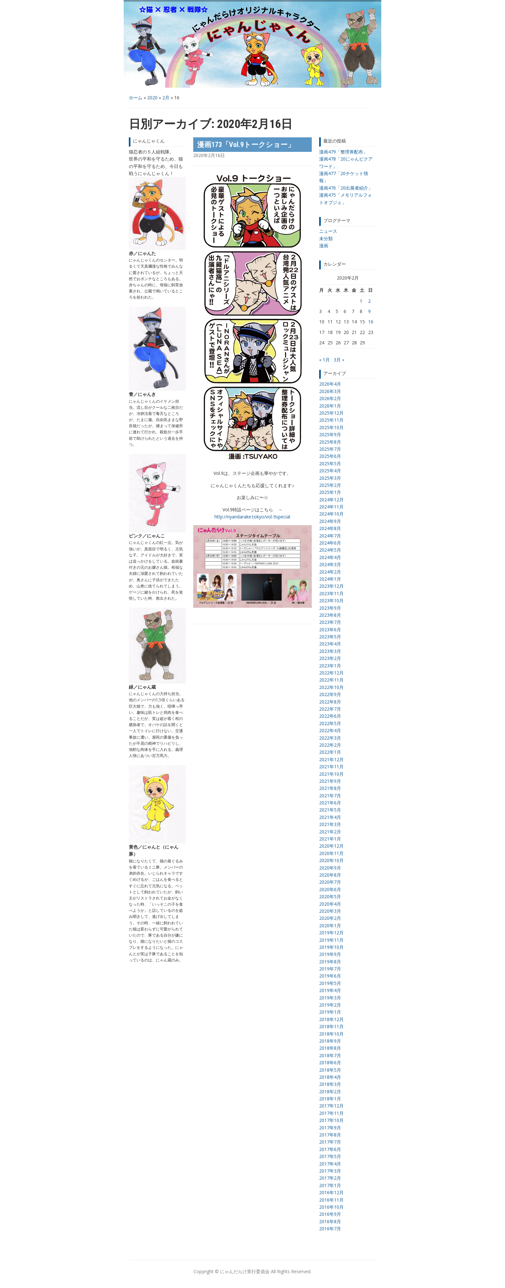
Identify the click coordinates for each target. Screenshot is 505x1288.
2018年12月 (331, 1019)
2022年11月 (331, 680)
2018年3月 (330, 1084)
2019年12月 (331, 932)
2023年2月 (330, 658)
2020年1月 (330, 925)
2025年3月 (330, 478)
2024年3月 (330, 564)
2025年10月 (331, 427)
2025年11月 (331, 420)
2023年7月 (330, 622)
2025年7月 (330, 449)
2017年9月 (330, 1128)
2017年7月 (330, 1142)
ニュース (328, 231)
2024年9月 (330, 521)
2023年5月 (330, 637)
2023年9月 (330, 608)
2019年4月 (330, 990)
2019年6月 (330, 976)
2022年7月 (330, 709)
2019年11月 (331, 940)
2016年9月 (330, 1214)
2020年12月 (331, 846)
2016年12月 (331, 1192)
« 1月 (324, 360)
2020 (152, 97)
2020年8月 (330, 875)
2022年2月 (330, 745)
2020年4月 (330, 904)
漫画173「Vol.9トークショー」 (246, 145)
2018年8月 (330, 1048)
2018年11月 (331, 1026)
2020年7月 (330, 882)
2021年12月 (331, 759)
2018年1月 (330, 1099)
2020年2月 (330, 918)
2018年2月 (330, 1091)
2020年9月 (330, 868)
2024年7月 (330, 536)
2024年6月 (330, 543)
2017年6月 (330, 1149)
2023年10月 (331, 600)
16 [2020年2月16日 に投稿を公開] (370, 322)
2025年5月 (330, 463)
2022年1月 (330, 752)
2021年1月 (330, 839)
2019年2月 (330, 1005)
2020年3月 (330, 911)
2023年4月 (330, 644)
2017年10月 (331, 1120)
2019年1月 (330, 1012)
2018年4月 (330, 1077)
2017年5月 (330, 1156)
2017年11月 (331, 1113)
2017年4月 (330, 1164)
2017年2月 (330, 1178)
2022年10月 (331, 687)
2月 (165, 97)
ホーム (135, 97)
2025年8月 (330, 442)
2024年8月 (330, 528)
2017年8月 (330, 1135)
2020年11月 (331, 853)
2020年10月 (331, 860)
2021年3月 (330, 824)
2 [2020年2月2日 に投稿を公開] (369, 301)
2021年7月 (330, 795)
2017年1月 (330, 1185)
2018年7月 (330, 1055)
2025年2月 (330, 485)
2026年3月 (330, 391)
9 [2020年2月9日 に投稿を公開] (369, 311)
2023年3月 (330, 651)
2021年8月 (330, 788)
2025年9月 (330, 434)
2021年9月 (330, 781)
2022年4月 (330, 730)
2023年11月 (331, 593)
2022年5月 (330, 723)
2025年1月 (330, 492)
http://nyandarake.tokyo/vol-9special (252, 517)
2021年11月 (331, 766)
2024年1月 (330, 579)
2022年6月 (330, 716)
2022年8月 (330, 702)
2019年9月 (330, 954)
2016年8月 (330, 1221)
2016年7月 (330, 1228)
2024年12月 (331, 500)
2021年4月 (330, 817)
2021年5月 (330, 810)
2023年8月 (330, 615)
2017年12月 (331, 1106)
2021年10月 (331, 774)
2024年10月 (331, 514)
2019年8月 (330, 962)
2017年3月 (330, 1171)
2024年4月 (330, 557)
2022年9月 (330, 694)
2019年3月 (330, 998)
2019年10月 (331, 947)
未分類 (326, 238)
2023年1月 (330, 666)
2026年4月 (330, 384)
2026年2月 (330, 398)
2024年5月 (330, 550)
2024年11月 (331, 507)
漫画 (323, 245)
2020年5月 (330, 896)
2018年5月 (330, 1070)
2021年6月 (330, 803)
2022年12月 (331, 673)
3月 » (339, 360)
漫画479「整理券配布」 (343, 152)
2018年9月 (330, 1041)
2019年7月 (330, 969)
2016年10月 (331, 1207)
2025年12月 (331, 413)
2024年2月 (330, 572)
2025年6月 (330, 456)
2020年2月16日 (209, 155)
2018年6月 (330, 1062)
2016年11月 (331, 1200)
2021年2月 (330, 832)
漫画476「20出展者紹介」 (346, 188)
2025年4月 (330, 470)
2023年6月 (330, 629)
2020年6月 (330, 889)
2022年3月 (330, 738)
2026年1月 (330, 406)
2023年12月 (331, 586)
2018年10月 (331, 1034)
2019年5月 (330, 983)
